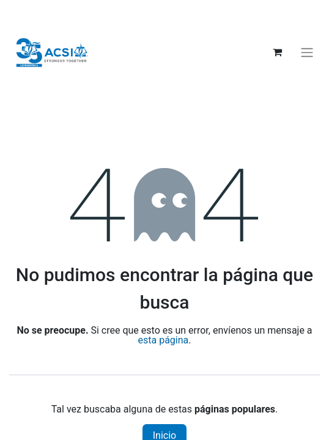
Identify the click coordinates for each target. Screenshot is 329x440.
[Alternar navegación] (307, 52)
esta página (163, 340)
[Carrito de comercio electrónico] (277, 52)
